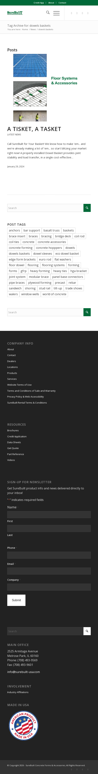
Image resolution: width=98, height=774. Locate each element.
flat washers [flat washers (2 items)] (63, 259)
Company (14, 580)
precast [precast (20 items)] (60, 283)
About (51, 2)
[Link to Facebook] (71, 13)
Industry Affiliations (18, 692)
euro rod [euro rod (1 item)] (45, 259)
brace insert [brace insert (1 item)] (17, 236)
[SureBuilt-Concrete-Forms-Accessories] (40, 13)
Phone (12, 548)
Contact (62, 2)
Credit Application (17, 436)
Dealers (11, 361)
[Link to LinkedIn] (77, 13)
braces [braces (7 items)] (33, 236)
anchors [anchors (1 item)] (14, 230)
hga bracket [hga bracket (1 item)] (78, 271)
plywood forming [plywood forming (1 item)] (39, 283)
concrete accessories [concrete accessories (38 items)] (52, 242)
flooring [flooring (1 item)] (33, 265)
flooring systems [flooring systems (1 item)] (53, 265)
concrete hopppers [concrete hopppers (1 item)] (49, 248)
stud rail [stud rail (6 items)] (44, 288)
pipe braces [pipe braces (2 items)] (17, 283)
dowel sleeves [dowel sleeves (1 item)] (42, 254)
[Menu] (55, 13)
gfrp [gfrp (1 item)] (24, 271)
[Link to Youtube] (88, 13)
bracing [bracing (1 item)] (46, 236)
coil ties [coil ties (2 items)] (14, 242)
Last (10, 535)
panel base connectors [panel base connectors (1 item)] (67, 277)
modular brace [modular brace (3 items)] (39, 277)
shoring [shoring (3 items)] (30, 288)
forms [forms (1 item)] (13, 271)
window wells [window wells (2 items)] (30, 294)
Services (12, 379)
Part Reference (15, 454)
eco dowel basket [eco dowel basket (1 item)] (67, 254)
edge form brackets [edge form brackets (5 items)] (22, 259)
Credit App (39, 2)
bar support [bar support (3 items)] (31, 230)
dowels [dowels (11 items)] (70, 248)
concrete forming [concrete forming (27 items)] (21, 248)
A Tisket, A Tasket (34, 129)
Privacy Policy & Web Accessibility (25, 396)
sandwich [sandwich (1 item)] (15, 288)
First (10, 521)
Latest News (14, 134)
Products (12, 373)
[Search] (46, 13)
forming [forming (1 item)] (73, 265)
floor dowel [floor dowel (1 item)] (16, 265)
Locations (12, 367)
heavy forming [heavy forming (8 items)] (40, 271)
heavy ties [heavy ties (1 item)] (60, 271)
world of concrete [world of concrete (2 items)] (54, 294)
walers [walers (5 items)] (13, 294)
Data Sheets (14, 442)
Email (11, 564)
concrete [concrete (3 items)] (28, 242)
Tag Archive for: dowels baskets (29, 26)
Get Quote (13, 448)
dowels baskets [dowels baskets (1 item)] (19, 254)
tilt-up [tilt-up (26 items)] (58, 288)
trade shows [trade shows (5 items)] (73, 288)
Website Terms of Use (19, 384)
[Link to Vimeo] (82, 13)
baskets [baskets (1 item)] (68, 230)
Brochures (13, 430)
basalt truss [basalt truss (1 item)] (51, 230)
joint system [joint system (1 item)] (17, 277)
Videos (11, 460)
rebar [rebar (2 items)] (72, 283)
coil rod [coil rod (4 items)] (79, 236)
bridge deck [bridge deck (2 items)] (63, 236)
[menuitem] (39, 3)
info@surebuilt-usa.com (23, 672)
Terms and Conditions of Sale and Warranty (31, 390)
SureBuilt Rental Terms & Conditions (27, 402)
